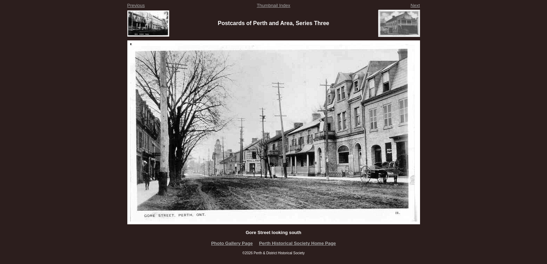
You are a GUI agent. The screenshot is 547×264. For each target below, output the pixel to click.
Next (415, 5)
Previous (136, 5)
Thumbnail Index (273, 5)
